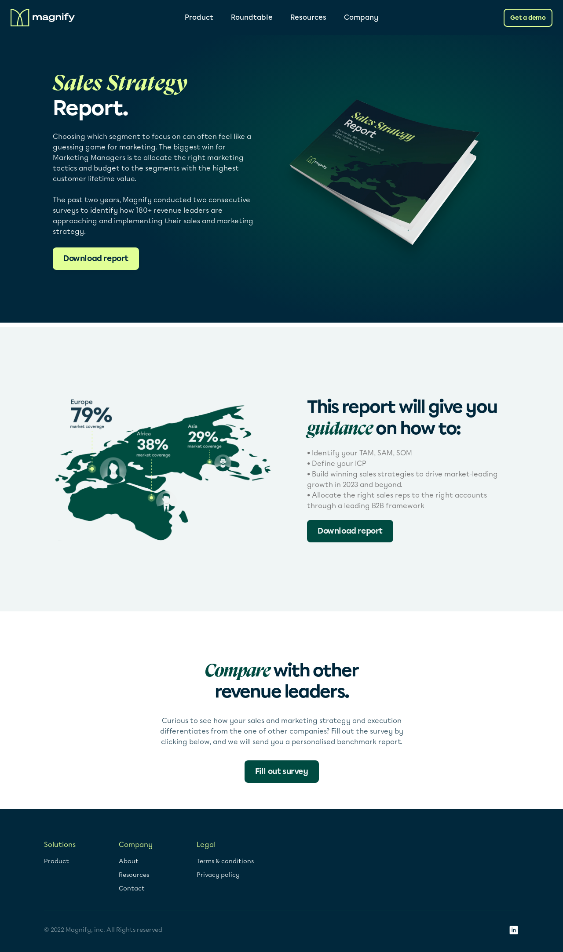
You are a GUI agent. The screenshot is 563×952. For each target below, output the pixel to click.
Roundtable (252, 17)
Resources (308, 17)
